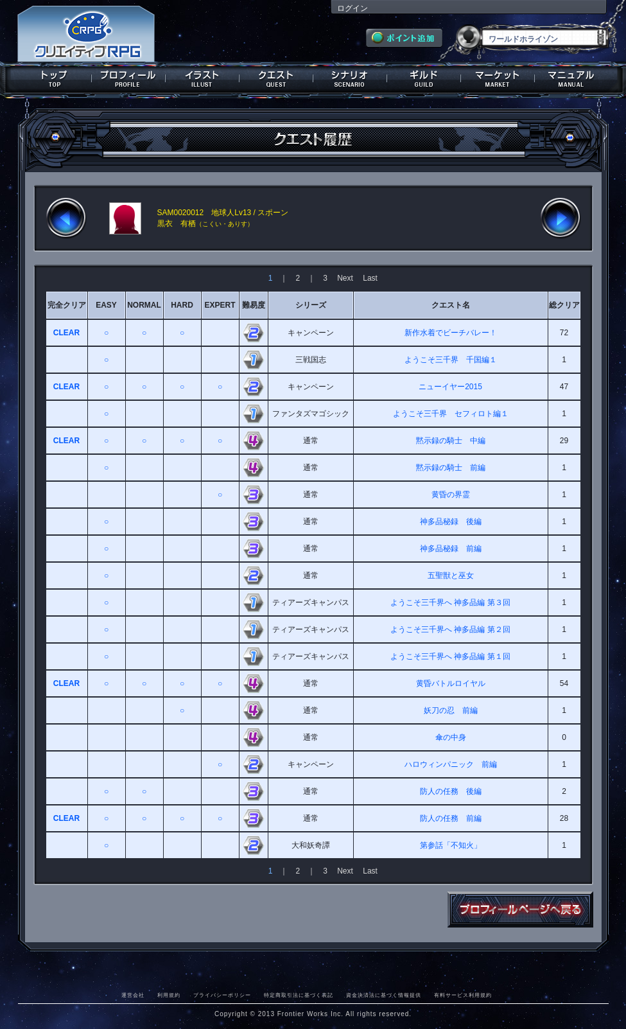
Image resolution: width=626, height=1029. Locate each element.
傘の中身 (450, 737)
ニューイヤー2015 (450, 386)
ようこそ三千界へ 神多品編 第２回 (450, 629)
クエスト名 (450, 305)
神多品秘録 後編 (451, 521)
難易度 (253, 305)
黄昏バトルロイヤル (450, 683)
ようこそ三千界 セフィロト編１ (451, 413)
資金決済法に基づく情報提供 (383, 995)
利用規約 (168, 995)
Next (345, 278)
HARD (182, 305)
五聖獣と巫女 (451, 575)
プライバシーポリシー (222, 995)
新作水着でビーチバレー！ (450, 332)
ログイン (352, 8)
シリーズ (310, 305)
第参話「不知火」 (451, 845)
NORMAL (144, 305)
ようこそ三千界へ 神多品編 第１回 (450, 656)
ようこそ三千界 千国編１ (450, 359)
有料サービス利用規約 (463, 995)
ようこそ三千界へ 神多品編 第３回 (450, 602)
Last (370, 278)
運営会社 (132, 995)
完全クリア (67, 305)
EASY (106, 305)
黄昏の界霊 (450, 494)
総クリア (564, 305)
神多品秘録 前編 (451, 548)
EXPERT (219, 305)
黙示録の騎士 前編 (450, 467)
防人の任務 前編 (451, 818)
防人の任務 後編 (451, 791)
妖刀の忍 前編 (451, 710)
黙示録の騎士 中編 (450, 440)
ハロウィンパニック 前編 (450, 764)
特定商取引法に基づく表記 (298, 995)
